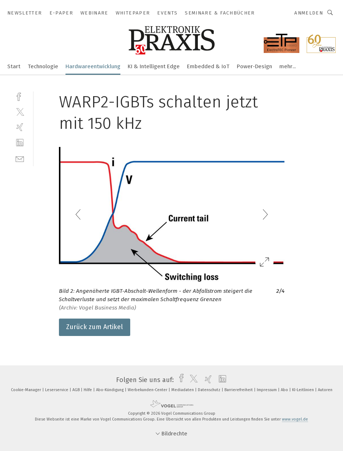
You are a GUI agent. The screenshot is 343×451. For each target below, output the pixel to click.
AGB (76, 390)
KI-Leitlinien (303, 390)
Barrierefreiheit (239, 390)
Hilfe (88, 390)
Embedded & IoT (208, 66)
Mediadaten (183, 390)
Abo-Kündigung (110, 390)
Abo (285, 390)
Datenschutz (210, 390)
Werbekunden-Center (148, 390)
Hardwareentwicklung (92, 66)
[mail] (19, 158)
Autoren (325, 390)
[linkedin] (19, 142)
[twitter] (19, 111)
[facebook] (19, 96)
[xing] (19, 127)
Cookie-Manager (26, 390)
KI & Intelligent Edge (154, 66)
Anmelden (308, 13)
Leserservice (57, 390)
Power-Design (254, 66)
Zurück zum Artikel (94, 327)
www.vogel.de (295, 419)
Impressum (267, 390)
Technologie (43, 66)
